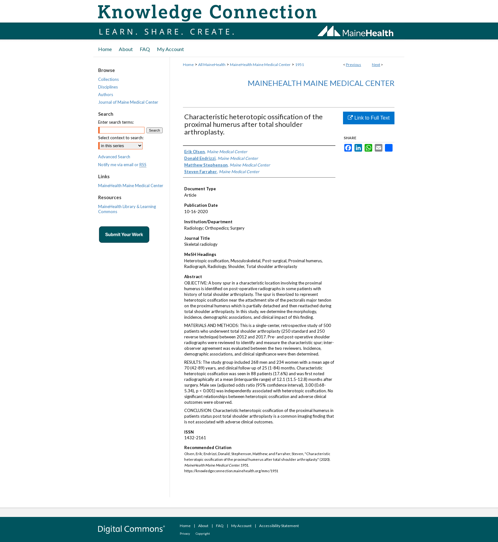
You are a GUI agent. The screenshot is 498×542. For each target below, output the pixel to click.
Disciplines (108, 86)
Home (188, 64)
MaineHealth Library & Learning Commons (127, 209)
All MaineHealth (211, 64)
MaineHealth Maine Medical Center (260, 64)
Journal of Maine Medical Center (128, 102)
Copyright (203, 533)
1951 (299, 64)
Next (376, 64)
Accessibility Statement (279, 525)
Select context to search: (121, 137)
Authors (105, 94)
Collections (108, 79)
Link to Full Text (368, 118)
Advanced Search (114, 156)
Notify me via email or (122, 164)
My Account (241, 525)
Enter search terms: (116, 122)
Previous (353, 64)
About (203, 525)
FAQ (220, 525)
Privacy (185, 533)
